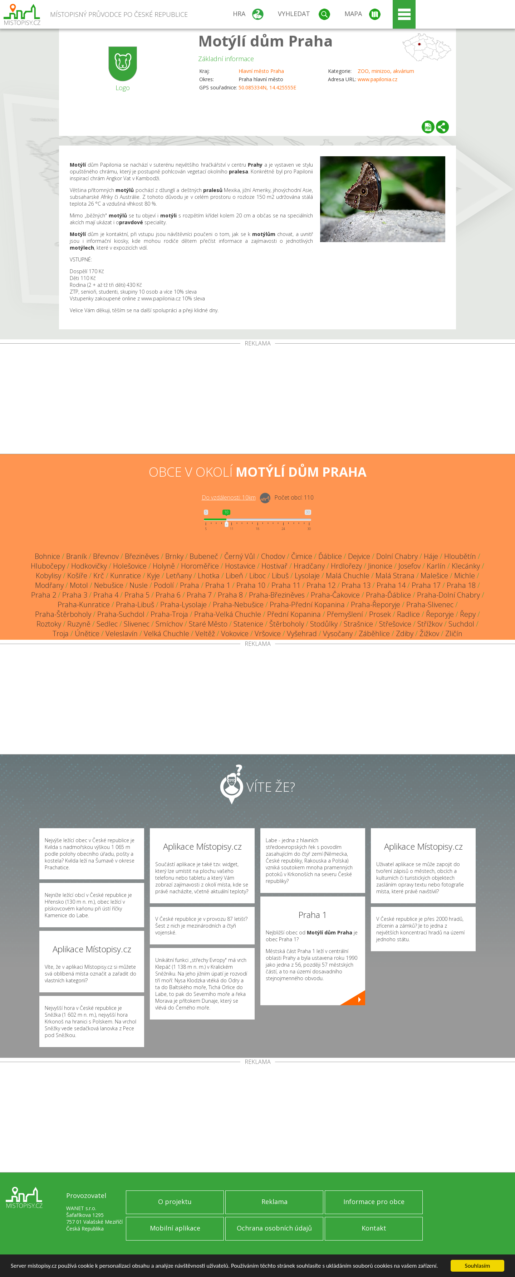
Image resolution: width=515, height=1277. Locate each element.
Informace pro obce (373, 1201)
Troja (61, 633)
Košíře (77, 575)
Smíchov (169, 624)
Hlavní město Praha (261, 71)
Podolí (164, 585)
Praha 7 (199, 595)
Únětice (87, 633)
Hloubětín (460, 556)
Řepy (468, 614)
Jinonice (380, 566)
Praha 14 (391, 585)
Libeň (234, 575)
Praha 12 (320, 585)
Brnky (174, 556)
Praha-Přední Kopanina (307, 604)
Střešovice (395, 624)
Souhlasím (477, 1265)
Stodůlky (324, 624)
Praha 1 (217, 585)
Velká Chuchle (166, 633)
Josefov (409, 566)
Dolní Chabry (397, 556)
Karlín (436, 566)
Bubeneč (204, 556)
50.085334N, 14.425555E (267, 87)
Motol (79, 585)
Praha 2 (43, 595)
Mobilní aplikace (175, 1228)
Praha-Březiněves (277, 595)
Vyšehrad (302, 633)
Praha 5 (136, 595)
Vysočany (338, 633)
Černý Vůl (239, 556)
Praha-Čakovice (335, 595)
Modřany (49, 585)
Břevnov (106, 556)
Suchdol (461, 624)
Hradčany (309, 566)
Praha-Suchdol (120, 614)
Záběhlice (374, 633)
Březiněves (142, 556)
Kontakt (374, 1228)
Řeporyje (440, 614)
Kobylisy (48, 575)
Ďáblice (330, 556)
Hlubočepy (48, 566)
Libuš (280, 575)
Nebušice (108, 585)
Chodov (273, 556)
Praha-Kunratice (84, 604)
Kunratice (125, 575)
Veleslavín (122, 633)
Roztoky (48, 624)
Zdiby (404, 633)
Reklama (274, 1201)
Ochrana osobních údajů (274, 1228)
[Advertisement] (257, 400)
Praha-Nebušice (238, 604)
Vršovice (268, 633)
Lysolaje (307, 575)
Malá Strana (395, 575)
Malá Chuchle (347, 575)
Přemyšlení (345, 614)
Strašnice (358, 624)
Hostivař (274, 566)
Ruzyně (78, 624)
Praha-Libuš (135, 604)
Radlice (408, 614)
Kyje (153, 575)
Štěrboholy (286, 624)
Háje (431, 556)
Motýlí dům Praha (265, 40)
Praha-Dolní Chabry (448, 595)
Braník (76, 556)
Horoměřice (200, 566)
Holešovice (130, 566)
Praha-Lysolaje (183, 604)
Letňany (179, 575)
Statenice (248, 624)
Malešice (434, 575)
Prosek (380, 614)
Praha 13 (356, 585)
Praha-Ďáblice (388, 595)
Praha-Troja (169, 614)
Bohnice (47, 556)
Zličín (453, 633)
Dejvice (359, 556)
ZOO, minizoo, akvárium (386, 71)
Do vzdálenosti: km (229, 497)
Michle (464, 575)
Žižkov (429, 633)
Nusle (138, 585)
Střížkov (429, 624)
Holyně (164, 566)
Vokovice (235, 633)
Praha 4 (105, 595)
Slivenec (136, 624)
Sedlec (107, 624)
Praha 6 (168, 595)
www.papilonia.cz (377, 79)
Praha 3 (74, 595)
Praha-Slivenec (429, 604)
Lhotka (209, 575)
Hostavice (240, 566)
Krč (98, 575)
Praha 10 (250, 585)
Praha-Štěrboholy (63, 614)
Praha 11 (285, 585)
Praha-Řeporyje (375, 604)
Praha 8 (230, 595)
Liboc (257, 575)
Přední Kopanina (294, 614)
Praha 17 (426, 585)
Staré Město (208, 624)
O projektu (175, 1201)
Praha (189, 585)
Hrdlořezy (346, 566)
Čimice (301, 556)
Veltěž (205, 633)
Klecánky (466, 566)
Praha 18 (461, 585)
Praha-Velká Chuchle (227, 614)
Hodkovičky (89, 566)
